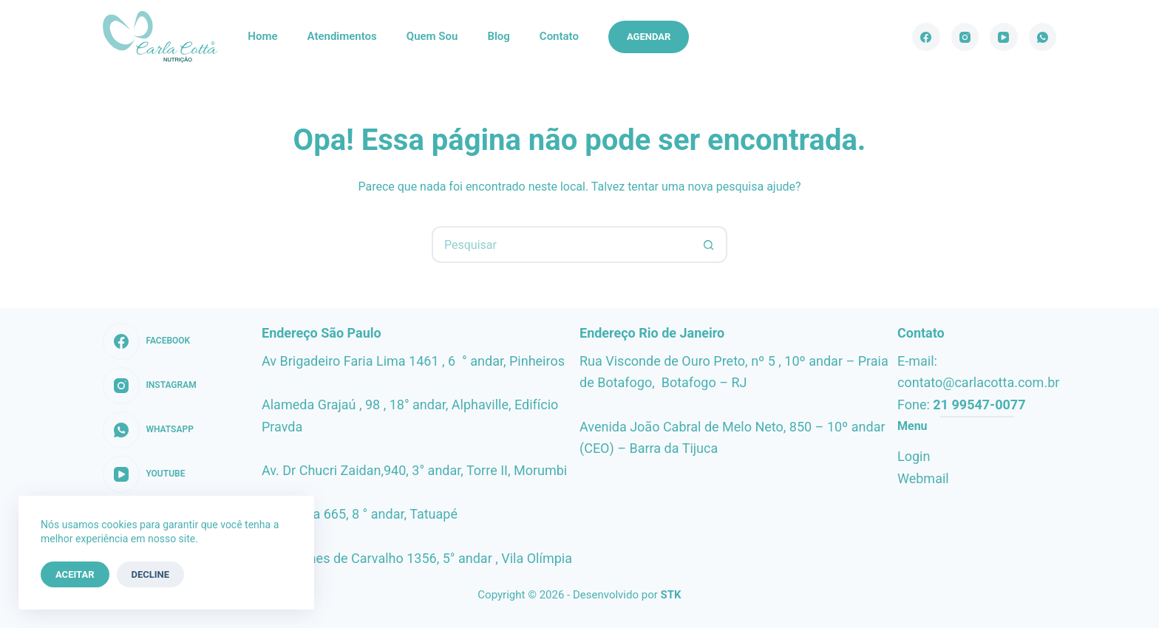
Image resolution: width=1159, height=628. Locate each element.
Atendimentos (342, 36)
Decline (151, 574)
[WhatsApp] (1043, 37)
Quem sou (432, 36)
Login (913, 456)
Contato (559, 36)
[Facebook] (926, 37)
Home (262, 36)
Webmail (923, 478)
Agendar (648, 36)
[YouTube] (1004, 37)
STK (671, 594)
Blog (498, 36)
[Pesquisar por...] (561, 244)
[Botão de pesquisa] (708, 244)
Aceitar (75, 574)
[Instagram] (965, 37)
